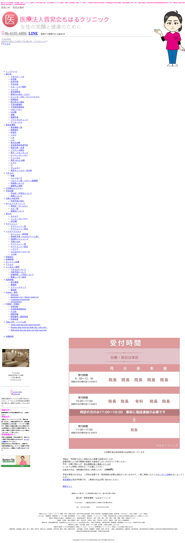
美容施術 (66, 480)
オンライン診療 (164, 474)
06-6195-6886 (16, 392)
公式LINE (16, 394)
